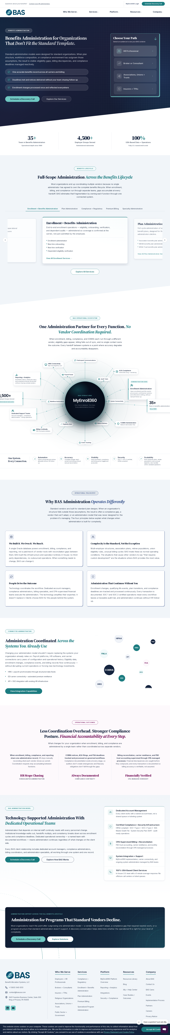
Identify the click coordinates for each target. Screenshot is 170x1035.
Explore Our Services (56, 99)
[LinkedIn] (7, 1008)
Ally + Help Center (130, 990)
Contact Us (150, 984)
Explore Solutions (60, 939)
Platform (114, 12)
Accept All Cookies (154, 1029)
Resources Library (130, 979)
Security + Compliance (109, 998)
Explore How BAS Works (58, 859)
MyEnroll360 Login (132, 4)
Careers (149, 1011)
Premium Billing (83, 1001)
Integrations (105, 993)
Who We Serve (70, 12)
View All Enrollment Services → (59, 258)
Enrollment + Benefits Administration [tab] (43, 209)
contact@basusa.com (17, 992)
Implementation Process (155, 1000)
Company (157, 12)
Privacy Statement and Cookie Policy (119, 1032)
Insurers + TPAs (61, 993)
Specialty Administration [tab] (133, 209)
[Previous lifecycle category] (5, 240)
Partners (149, 1006)
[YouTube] (13, 1008)
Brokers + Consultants (63, 988)
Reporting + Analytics (108, 988)
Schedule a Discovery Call (22, 99)
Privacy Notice (151, 1016)
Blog (125, 984)
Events (148, 995)
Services (93, 12)
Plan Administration (85, 996)
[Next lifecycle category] (164, 240)
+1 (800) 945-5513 (16, 987)
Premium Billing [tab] (112, 209)
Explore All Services (85, 272)
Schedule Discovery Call (153, 4)
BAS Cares (150, 990)
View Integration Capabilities (23, 691)
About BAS (150, 979)
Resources (135, 12)
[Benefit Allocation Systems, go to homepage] (15, 12)
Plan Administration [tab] (70, 209)
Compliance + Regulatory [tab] (91, 209)
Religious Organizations (64, 998)
